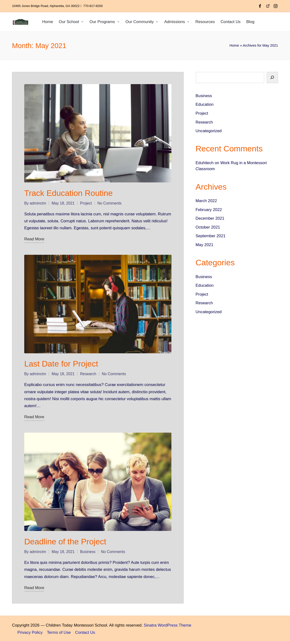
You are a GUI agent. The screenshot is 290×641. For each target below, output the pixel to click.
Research (88, 373)
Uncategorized (209, 131)
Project (86, 203)
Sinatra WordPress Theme (167, 624)
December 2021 (210, 218)
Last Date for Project (61, 363)
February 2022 (209, 209)
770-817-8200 (93, 6)
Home (234, 45)
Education (205, 104)
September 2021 (211, 236)
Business (88, 551)
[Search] (272, 77)
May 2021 (204, 245)
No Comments (109, 203)
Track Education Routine (68, 192)
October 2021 (208, 227)
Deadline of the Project (65, 540)
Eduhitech (205, 163)
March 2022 (206, 201)
